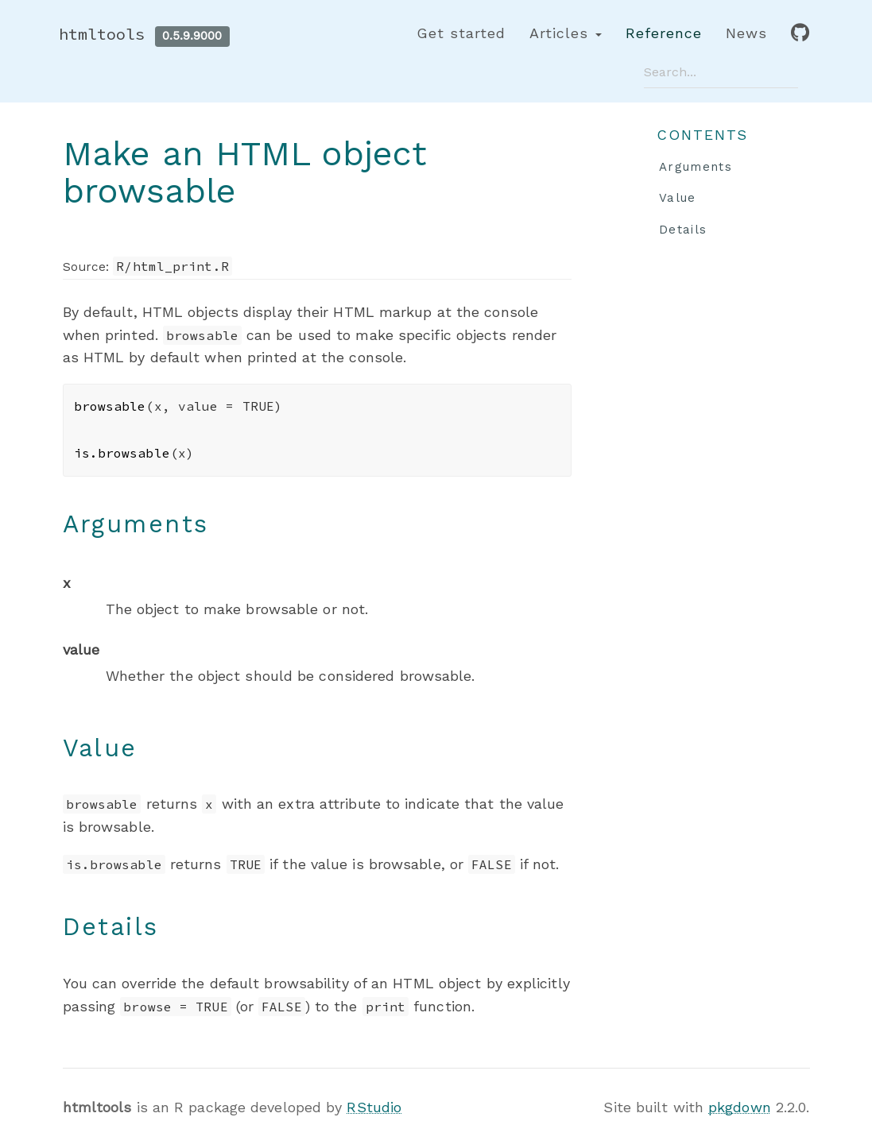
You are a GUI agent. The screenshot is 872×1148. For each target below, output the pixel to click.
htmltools (102, 34)
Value (677, 198)
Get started (461, 33)
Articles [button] (565, 33)
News (746, 33)
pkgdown (739, 1107)
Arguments (695, 167)
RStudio (374, 1107)
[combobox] (721, 72)
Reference (664, 33)
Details (683, 229)
